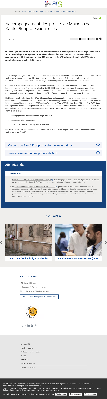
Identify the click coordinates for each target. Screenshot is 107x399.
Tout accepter (75, 394)
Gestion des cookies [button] (28, 368)
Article (95, 18)
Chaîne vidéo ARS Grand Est (32, 325)
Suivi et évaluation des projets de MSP (33, 153)
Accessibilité (25, 344)
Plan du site (25, 360)
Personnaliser (90, 394)
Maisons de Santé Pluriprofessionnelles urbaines (40, 145)
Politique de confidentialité (30, 352)
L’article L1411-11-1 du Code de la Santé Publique (31, 180)
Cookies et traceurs (28, 364)
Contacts (24, 356)
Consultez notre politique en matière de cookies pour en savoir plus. (29, 394)
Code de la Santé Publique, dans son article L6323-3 (35, 186)
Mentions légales (27, 348)
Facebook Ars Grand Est (25, 325)
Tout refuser (61, 394)
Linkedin (28, 325)
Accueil (17, 11)
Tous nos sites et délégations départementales (39, 297)
